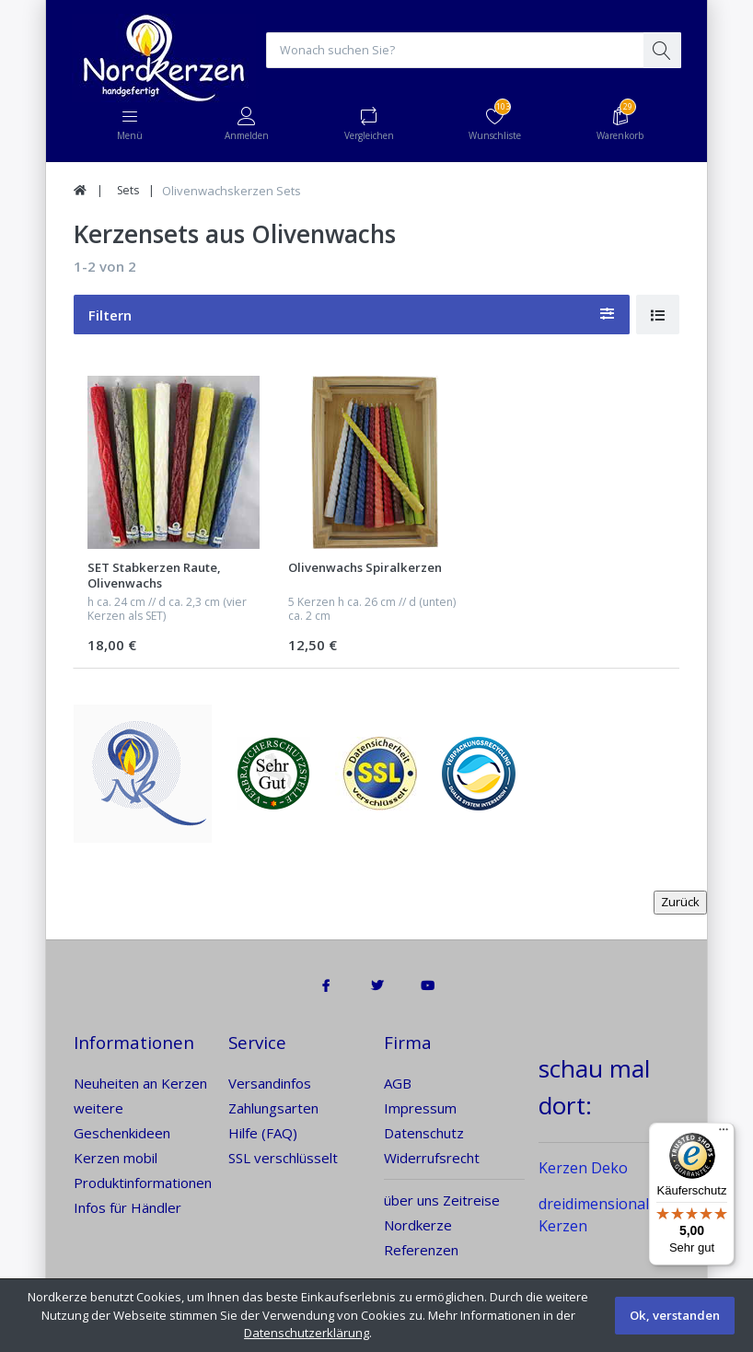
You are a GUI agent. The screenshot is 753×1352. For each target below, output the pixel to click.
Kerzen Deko (583, 1169)
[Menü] (723, 1134)
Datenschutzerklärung (306, 1332)
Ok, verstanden (675, 1315)
